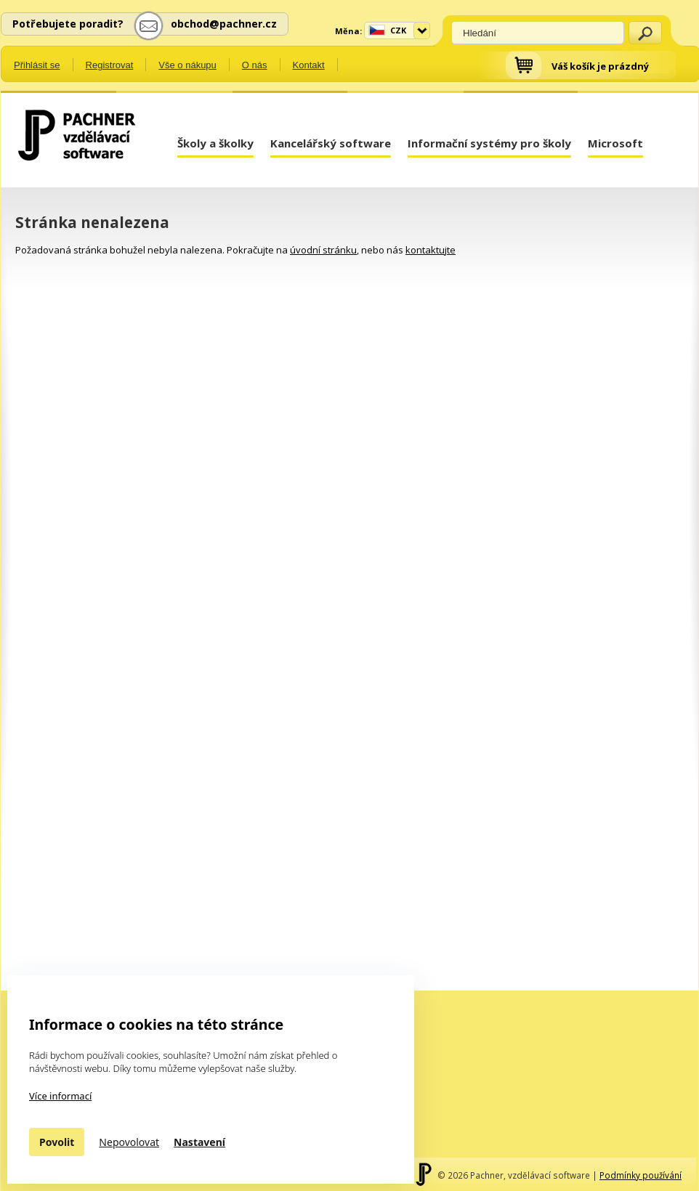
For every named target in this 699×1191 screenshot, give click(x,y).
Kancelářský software (330, 143)
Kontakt (309, 65)
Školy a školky (215, 143)
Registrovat (110, 65)
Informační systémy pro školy (489, 143)
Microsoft (615, 143)
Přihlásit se (37, 65)
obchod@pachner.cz (224, 24)
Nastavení (199, 1142)
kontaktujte (430, 249)
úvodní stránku (323, 249)
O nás (254, 65)
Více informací (60, 1095)
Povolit (56, 1142)
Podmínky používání (640, 1175)
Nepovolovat (129, 1142)
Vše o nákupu (187, 65)
